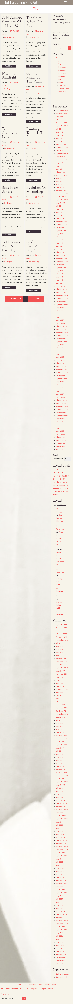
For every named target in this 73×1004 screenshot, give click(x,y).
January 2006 (61, 440)
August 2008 (60, 345)
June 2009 (60, 314)
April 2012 (59, 212)
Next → (39, 299)
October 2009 (61, 302)
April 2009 (60, 320)
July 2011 (59, 237)
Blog (57, 61)
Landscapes (62, 67)
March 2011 (60, 249)
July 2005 (59, 449)
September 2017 (62, 154)
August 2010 (60, 271)
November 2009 (62, 298)
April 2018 (59, 151)
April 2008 (60, 357)
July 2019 (59, 129)
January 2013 (61, 191)
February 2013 (61, 187)
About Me (59, 98)
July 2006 (59, 422)
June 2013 (59, 178)
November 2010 (62, 261)
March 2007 (60, 397)
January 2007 (61, 403)
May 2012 (59, 209)
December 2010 (61, 258)
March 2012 (60, 215)
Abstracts (62, 85)
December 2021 (61, 114)
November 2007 (62, 372)
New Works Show (59, 470)
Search (55, 455)
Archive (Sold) (63, 88)
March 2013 (60, 184)
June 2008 (60, 351)
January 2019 (61, 144)
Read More (9, 66)
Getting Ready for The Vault (34, 77)
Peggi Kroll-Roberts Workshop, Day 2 (60, 538)
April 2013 (59, 181)
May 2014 (59, 166)
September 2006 (62, 416)
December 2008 (62, 332)
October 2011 (61, 228)
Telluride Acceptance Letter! (10, 133)
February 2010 (61, 289)
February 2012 (61, 218)
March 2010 (60, 286)
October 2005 (61, 443)
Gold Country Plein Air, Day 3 (36, 246)
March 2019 (60, 141)
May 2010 (59, 280)
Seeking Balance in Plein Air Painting (59, 585)
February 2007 (61, 400)
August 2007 (60, 382)
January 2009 (61, 329)
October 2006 (61, 413)
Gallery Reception (62, 974)
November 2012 (62, 194)
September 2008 (62, 342)
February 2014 (61, 172)
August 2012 (60, 203)
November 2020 (62, 117)
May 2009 (60, 317)
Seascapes (62, 70)
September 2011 (62, 231)
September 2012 (62, 200)
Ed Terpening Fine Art (21, 2)
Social (58, 95)
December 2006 (62, 406)
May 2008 (60, 354)
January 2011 (60, 255)
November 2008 (62, 335)
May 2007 (59, 391)
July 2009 (59, 311)
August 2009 (60, 308)
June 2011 (59, 240)
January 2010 (61, 292)
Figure (60, 82)
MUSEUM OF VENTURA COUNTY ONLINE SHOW (61, 476)
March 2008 (60, 360)
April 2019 (59, 138)
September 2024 (62, 110)
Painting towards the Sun (36, 133)
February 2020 (61, 120)
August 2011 (60, 234)
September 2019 (62, 126)
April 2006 (60, 431)
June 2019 (59, 132)
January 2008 (61, 366)
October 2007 (61, 376)
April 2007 (60, 394)
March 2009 (60, 323)
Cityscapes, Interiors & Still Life (64, 76)
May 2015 (59, 163)
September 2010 (62, 268)
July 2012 (59, 206)
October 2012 (61, 197)
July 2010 (59, 274)
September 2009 (62, 305)
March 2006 (60, 434)
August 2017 (60, 157)
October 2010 (61, 265)
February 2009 (61, 326)
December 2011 (61, 221)
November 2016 (62, 160)
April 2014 (59, 169)
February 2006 (61, 437)
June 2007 (59, 388)
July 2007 (59, 385)
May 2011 (59, 243)
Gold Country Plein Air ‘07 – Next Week (12, 22)
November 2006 (62, 409)
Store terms (62, 92)
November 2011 (61, 224)
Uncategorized (61, 977)
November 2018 (62, 147)
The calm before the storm (34, 22)
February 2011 (61, 252)
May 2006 (60, 428)
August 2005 (60, 446)
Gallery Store (61, 64)
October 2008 (61, 338)
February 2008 (61, 363)
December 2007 (62, 369)
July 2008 (59, 348)
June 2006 (60, 425)
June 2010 (59, 277)
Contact (59, 101)
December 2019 (61, 123)
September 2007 (62, 379)
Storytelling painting (60, 488)
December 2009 (62, 295)
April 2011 (59, 246)
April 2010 (59, 283)
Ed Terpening (9, 37)
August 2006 (60, 419)
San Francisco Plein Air (59, 518)
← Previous (11, 299)
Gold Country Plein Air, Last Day (12, 246)
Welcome (59, 58)
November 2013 (62, 175)
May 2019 (59, 135)
